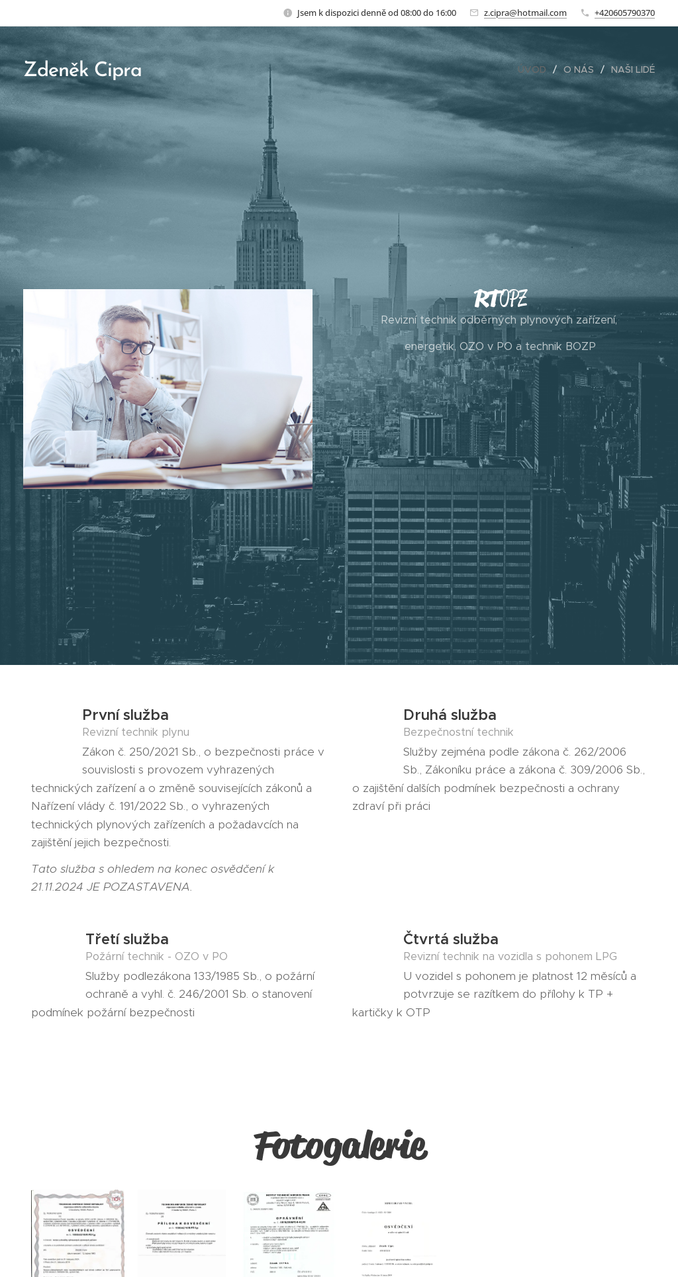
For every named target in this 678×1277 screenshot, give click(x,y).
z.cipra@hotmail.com (525, 13)
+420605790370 (625, 13)
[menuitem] (535, 69)
